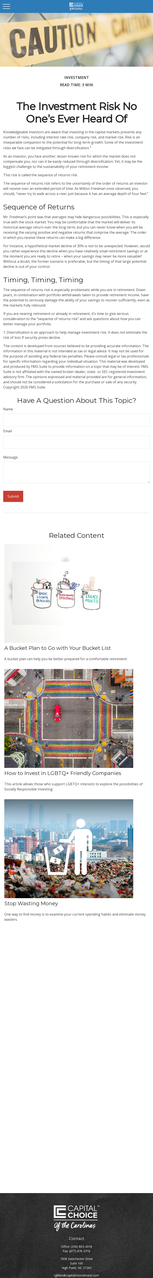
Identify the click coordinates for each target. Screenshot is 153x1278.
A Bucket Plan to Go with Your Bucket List (57, 648)
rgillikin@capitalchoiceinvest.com (76, 1275)
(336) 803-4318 (81, 1246)
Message (10, 457)
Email (7, 431)
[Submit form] (13, 496)
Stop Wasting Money (31, 903)
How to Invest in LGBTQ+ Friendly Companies (62, 773)
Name (8, 409)
